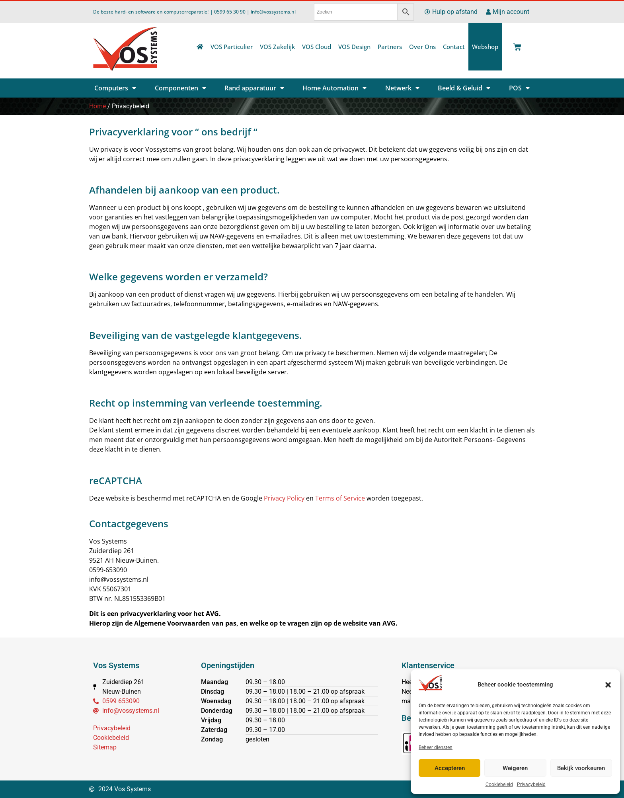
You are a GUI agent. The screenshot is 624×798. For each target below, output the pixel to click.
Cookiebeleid (499, 784)
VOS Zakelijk (277, 47)
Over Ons (422, 47)
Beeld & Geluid (464, 88)
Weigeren (515, 768)
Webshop (485, 47)
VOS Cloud (316, 47)
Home (97, 106)
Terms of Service (340, 498)
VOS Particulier (232, 47)
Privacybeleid (531, 784)
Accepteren (450, 768)
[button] (608, 685)
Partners (390, 47)
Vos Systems (116, 665)
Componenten (180, 88)
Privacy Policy (284, 498)
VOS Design (354, 47)
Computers (115, 88)
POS (519, 88)
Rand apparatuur (254, 88)
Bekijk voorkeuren (581, 768)
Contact (454, 47)
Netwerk (402, 88)
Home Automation (334, 88)
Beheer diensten (435, 747)
